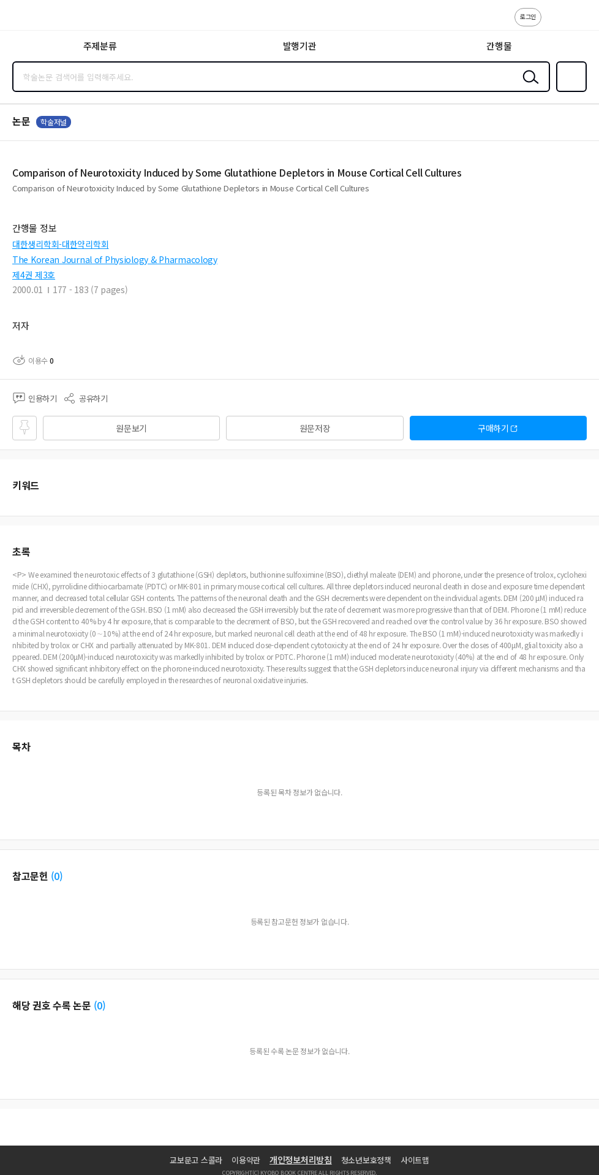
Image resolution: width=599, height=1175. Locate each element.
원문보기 (131, 428)
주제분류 (100, 45)
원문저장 (315, 428)
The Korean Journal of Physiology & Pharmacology (114, 259)
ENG (580, 23)
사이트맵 (415, 1160)
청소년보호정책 (366, 1160)
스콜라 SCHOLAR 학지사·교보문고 (37, 19)
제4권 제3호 (33, 275)
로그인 (528, 16)
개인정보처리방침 (300, 1160)
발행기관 (300, 45)
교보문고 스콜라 (196, 1160)
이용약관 (246, 1160)
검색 (528, 86)
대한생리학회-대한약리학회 (60, 244)
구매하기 (493, 428)
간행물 (498, 45)
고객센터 (554, 23)
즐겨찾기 (569, 91)
